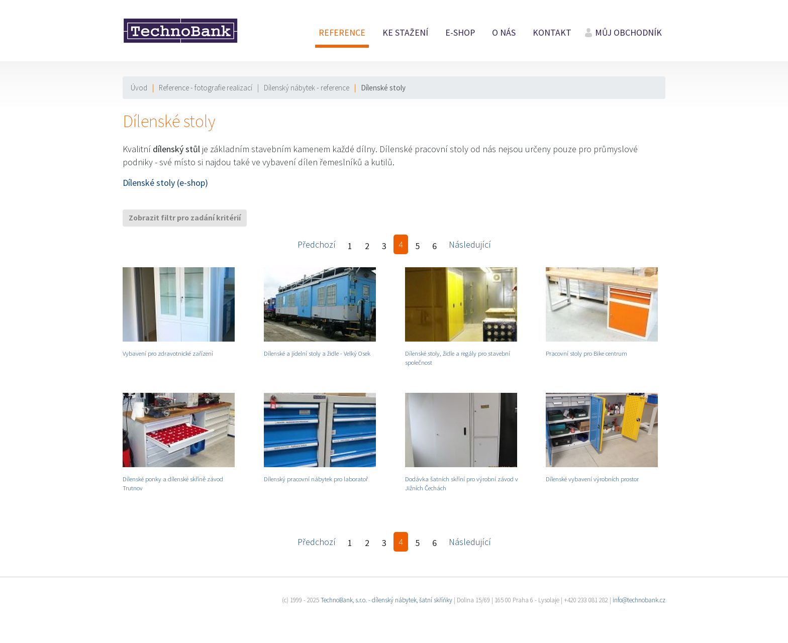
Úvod (139, 87)
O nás (504, 32)
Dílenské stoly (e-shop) (165, 182)
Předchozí (317, 244)
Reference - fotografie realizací (205, 87)
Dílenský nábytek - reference (306, 87)
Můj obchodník (628, 32)
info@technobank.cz (639, 600)
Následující (470, 244)
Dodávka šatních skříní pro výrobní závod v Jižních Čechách (461, 483)
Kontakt (552, 32)
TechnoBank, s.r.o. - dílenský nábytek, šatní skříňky (386, 600)
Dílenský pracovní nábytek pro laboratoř (316, 479)
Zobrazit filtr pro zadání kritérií (185, 218)
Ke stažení (405, 32)
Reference (342, 32)
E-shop (460, 32)
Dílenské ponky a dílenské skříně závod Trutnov (173, 483)
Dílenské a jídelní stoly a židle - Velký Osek (317, 353)
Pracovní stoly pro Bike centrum (586, 353)
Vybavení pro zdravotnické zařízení (168, 353)
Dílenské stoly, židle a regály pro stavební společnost (457, 357)
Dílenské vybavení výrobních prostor (592, 479)
